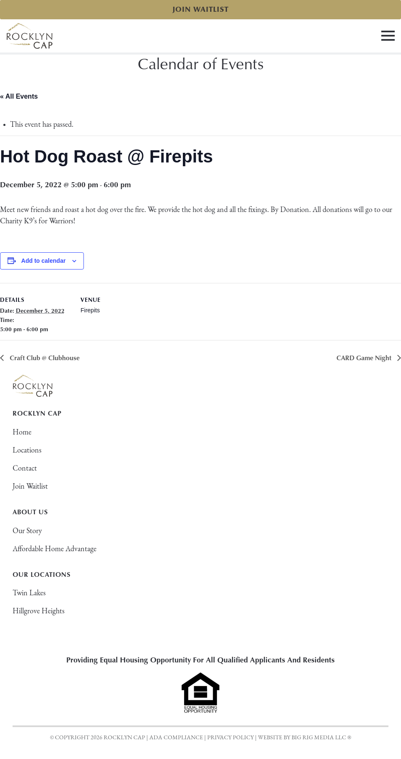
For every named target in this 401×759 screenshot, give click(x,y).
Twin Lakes (29, 593)
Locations (27, 451)
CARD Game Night (364, 357)
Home (22, 433)
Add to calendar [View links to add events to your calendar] (43, 260)
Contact (25, 469)
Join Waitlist (200, 9)
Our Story (27, 531)
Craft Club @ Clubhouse (44, 357)
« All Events (19, 96)
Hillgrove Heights (39, 611)
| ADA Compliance (174, 738)
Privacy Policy (230, 738)
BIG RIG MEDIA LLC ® (321, 738)
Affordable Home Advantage (54, 549)
